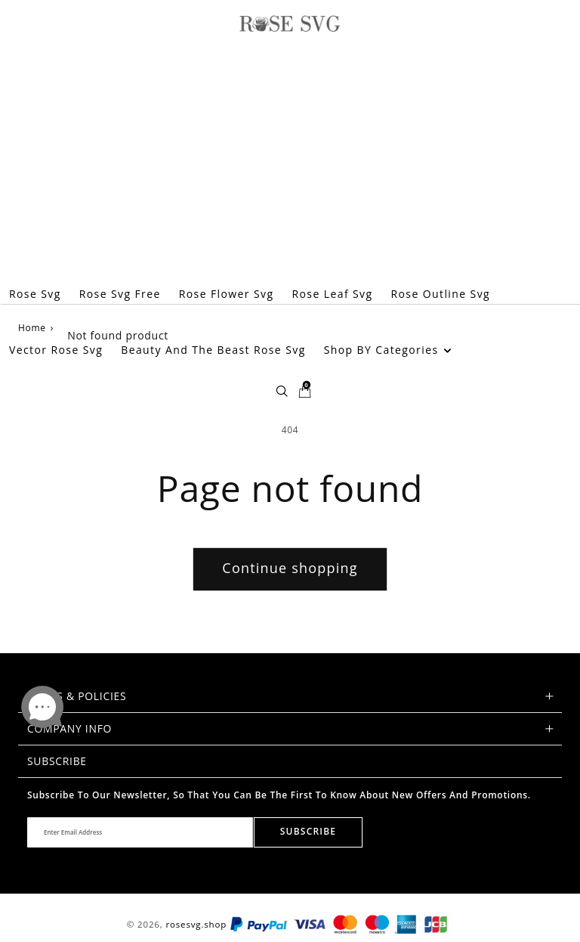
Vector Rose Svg (56, 349)
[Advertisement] (290, 153)
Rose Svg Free (120, 294)
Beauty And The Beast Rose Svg (213, 349)
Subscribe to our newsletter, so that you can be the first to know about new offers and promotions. (279, 795)
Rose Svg (35, 294)
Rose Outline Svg (441, 294)
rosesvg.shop (196, 924)
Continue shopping (289, 568)
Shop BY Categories (388, 349)
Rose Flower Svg (226, 294)
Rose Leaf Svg (332, 294)
